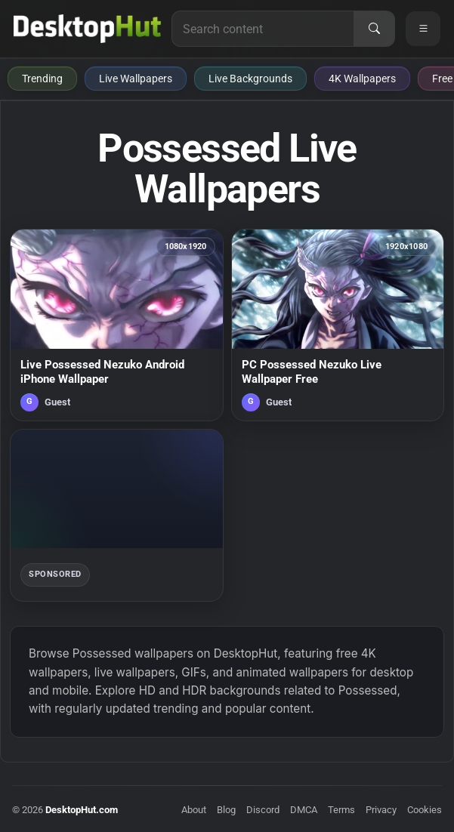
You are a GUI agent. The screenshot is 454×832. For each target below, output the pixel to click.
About (193, 809)
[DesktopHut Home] (87, 28)
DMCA (303, 809)
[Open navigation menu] (423, 28)
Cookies (424, 809)
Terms (341, 809)
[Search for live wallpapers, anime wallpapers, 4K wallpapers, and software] (263, 28)
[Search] (374, 28)
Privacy (381, 809)
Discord (263, 809)
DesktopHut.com (81, 809)
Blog (226, 809)
